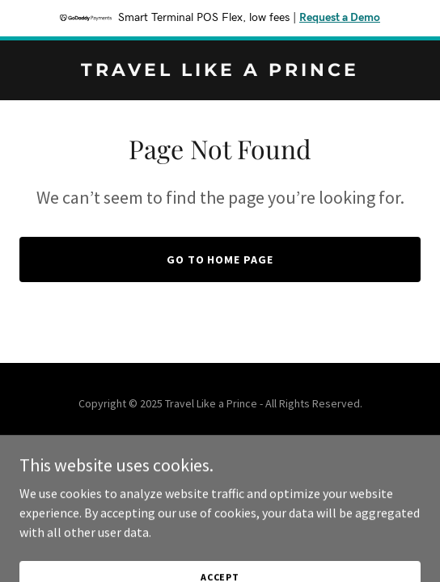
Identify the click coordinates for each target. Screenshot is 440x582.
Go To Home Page (220, 259)
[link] (220, 71)
